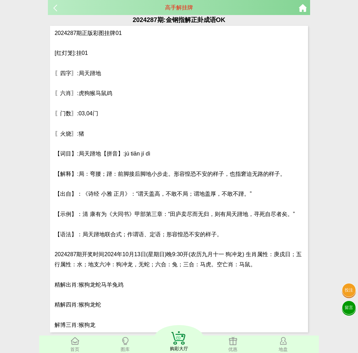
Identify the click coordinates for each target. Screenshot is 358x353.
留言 (349, 307)
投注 (349, 290)
